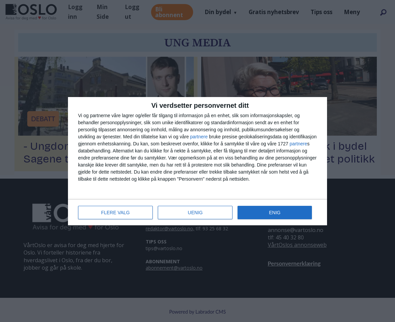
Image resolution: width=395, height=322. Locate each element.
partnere (199, 136)
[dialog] (197, 161)
